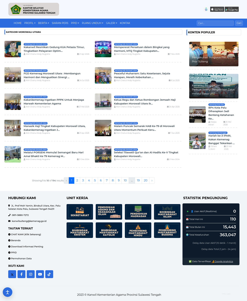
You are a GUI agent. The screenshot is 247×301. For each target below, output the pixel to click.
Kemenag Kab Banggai (217, 133)
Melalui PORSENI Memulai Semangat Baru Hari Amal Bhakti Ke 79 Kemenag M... (54, 154)
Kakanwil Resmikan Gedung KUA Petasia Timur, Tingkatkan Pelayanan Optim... (54, 49)
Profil (28, 23)
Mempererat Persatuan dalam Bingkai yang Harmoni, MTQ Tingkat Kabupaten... (142, 49)
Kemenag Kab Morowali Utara (35, 44)
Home (18, 23)
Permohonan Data (21, 258)
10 (125, 180)
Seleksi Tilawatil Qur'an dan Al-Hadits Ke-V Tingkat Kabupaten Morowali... (146, 154)
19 (138, 180)
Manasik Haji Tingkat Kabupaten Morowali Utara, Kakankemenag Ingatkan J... (54, 128)
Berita (42, 23)
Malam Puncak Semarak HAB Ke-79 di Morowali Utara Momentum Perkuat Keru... (144, 128)
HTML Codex (226, 294)
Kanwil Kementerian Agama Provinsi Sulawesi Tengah (124, 294)
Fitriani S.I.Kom (212, 147)
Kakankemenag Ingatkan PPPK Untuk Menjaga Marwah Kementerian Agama (54, 101)
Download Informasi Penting (26, 246)
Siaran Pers (60, 23)
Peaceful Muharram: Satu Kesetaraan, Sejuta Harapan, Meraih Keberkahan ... (142, 75)
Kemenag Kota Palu (216, 104)
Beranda (15, 240)
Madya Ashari (212, 123)
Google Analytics (222, 261)
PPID (74, 23)
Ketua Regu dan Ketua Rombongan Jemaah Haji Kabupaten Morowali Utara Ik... (145, 101)
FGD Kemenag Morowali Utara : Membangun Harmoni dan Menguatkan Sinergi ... (52, 75)
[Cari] (215, 23)
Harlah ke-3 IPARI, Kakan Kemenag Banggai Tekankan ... (221, 139)
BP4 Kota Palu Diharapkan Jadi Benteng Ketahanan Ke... (221, 113)
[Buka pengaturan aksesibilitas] (7, 292)
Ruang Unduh (91, 23)
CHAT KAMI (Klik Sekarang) (25, 234)
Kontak (125, 23)
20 (145, 180)
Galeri (110, 23)
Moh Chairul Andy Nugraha (37, 54)
